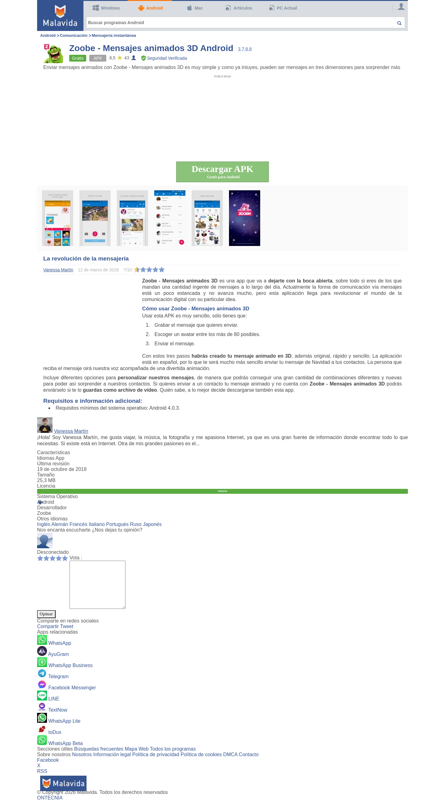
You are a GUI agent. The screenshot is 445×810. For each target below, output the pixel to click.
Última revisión (53, 463)
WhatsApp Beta (65, 752)
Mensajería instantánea (114, 35)
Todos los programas (173, 758)
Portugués (117, 524)
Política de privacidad (155, 763)
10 (66, 558)
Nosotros (82, 763)
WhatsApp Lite (64, 730)
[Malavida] (60, 15)
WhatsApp (59, 652)
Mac (194, 8)
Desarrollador (52, 507)
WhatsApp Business (70, 674)
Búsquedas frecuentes (98, 758)
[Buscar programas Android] (246, 22)
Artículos (238, 8)
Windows (106, 8)
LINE (53, 708)
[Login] (398, 7)
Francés (78, 524)
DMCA (230, 763)
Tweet (66, 635)
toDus (54, 741)
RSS (42, 780)
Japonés (152, 524)
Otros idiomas (52, 518)
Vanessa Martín (71, 431)
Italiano (97, 524)
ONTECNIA (50, 807)
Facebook (48, 769)
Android (150, 8)
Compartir (48, 635)
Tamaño (46, 474)
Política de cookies (201, 763)
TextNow (57, 719)
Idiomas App (50, 458)
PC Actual (283, 8)
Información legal (112, 763)
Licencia (46, 486)
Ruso (136, 524)
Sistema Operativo (57, 496)
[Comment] (101, 589)
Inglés (43, 524)
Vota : (76, 557)
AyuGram (58, 663)
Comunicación (74, 35)
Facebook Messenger (72, 697)
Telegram (58, 685)
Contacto (249, 763)
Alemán (59, 524)
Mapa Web (137, 758)
